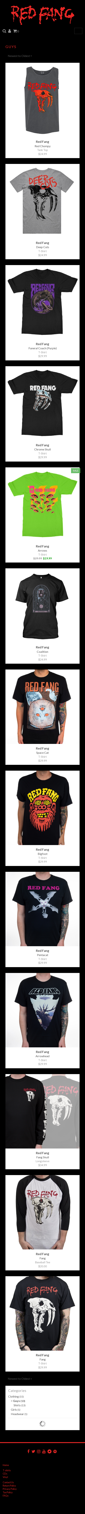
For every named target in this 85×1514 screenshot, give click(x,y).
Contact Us (8, 1482)
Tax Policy (8, 1492)
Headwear (19, 1414)
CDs (5, 1473)
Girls (15, 1409)
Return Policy (9, 1485)
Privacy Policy (10, 1488)
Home (6, 1465)
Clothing (16, 1396)
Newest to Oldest (20, 55)
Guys (18, 1400)
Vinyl (5, 1477)
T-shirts (7, 1470)
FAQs (6, 1495)
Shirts (20, 1405)
